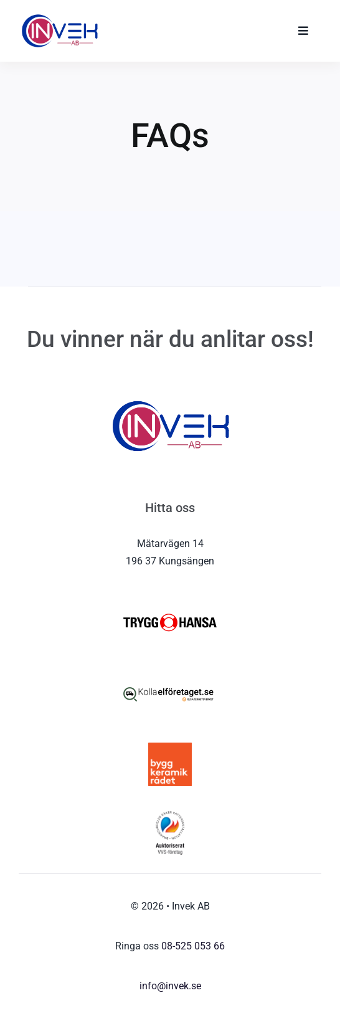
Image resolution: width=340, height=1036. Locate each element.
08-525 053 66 (193, 946)
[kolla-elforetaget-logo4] (170, 677)
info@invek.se (170, 986)
